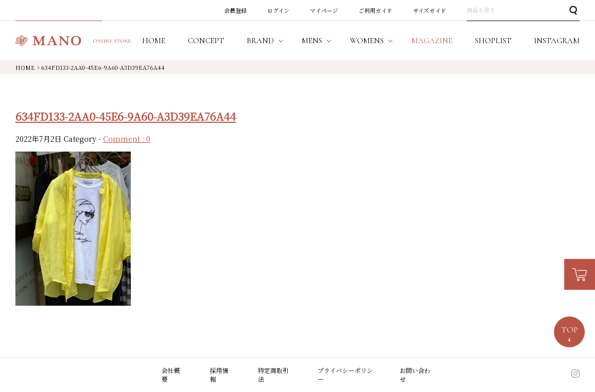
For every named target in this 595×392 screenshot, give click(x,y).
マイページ (324, 10)
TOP (569, 330)
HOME (25, 67)
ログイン (278, 10)
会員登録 (235, 10)
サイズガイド (429, 10)
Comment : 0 (126, 139)
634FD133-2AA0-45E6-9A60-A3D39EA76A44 (125, 116)
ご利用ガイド (375, 10)
